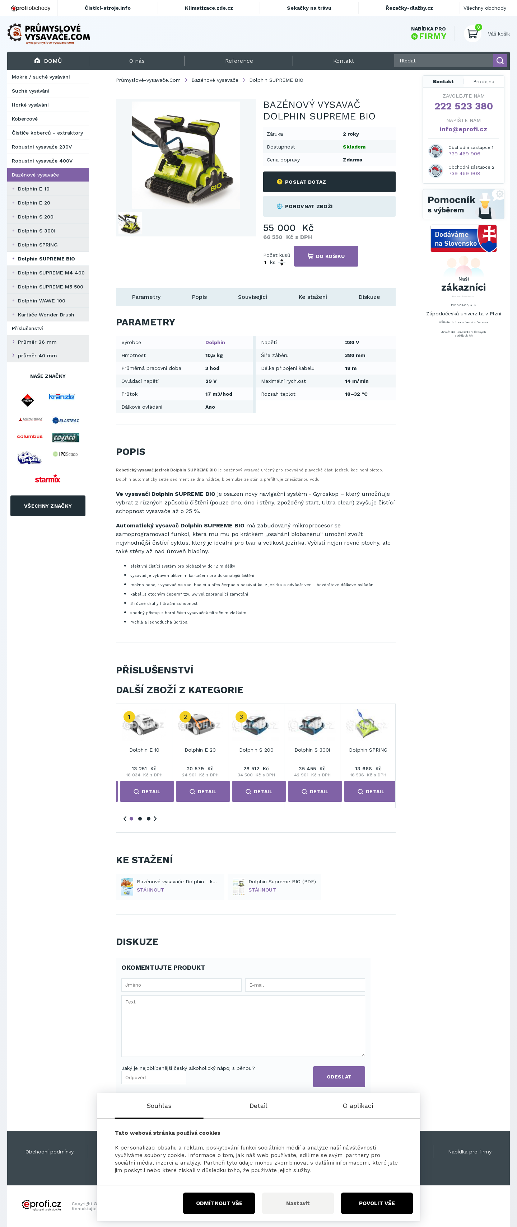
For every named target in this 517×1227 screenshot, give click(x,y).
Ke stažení (312, 296)
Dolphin (215, 342)
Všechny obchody (485, 8)
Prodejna (483, 81)
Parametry (146, 296)
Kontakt (443, 81)
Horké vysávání (30, 105)
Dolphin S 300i (36, 231)
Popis (199, 296)
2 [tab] (140, 819)
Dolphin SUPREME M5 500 (50, 287)
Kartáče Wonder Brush (46, 315)
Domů (47, 60)
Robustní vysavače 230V (42, 147)
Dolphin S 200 (35, 217)
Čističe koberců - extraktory (47, 133)
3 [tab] (148, 819)
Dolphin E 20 (34, 203)
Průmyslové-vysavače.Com (148, 80)
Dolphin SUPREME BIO (46, 259)
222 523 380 (463, 106)
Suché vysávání (31, 91)
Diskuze (369, 296)
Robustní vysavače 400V (42, 161)
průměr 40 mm (37, 355)
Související (252, 296)
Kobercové (25, 119)
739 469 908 (464, 173)
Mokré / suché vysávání (41, 77)
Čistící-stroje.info (108, 8)
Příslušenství (27, 328)
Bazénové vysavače (35, 175)
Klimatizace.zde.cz (209, 8)
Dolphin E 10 (34, 189)
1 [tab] (131, 819)
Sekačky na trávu (309, 8)
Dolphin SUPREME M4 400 (51, 273)
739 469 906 (464, 153)
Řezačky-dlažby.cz (409, 8)
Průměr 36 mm (37, 342)
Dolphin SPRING (38, 245)
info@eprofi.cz (463, 129)
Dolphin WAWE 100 (41, 301)
